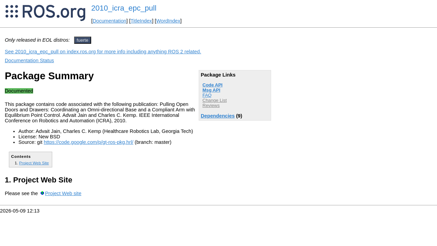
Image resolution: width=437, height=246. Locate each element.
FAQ (207, 95)
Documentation (109, 21)
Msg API (211, 90)
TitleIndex (141, 21)
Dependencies (218, 116)
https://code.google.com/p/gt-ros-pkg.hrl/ (88, 142)
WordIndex (168, 21)
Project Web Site (34, 163)
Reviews (211, 105)
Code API (212, 84)
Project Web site (63, 193)
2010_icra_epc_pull (123, 8)
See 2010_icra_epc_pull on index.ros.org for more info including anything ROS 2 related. (103, 51)
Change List (214, 100)
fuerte (82, 40)
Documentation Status (29, 60)
